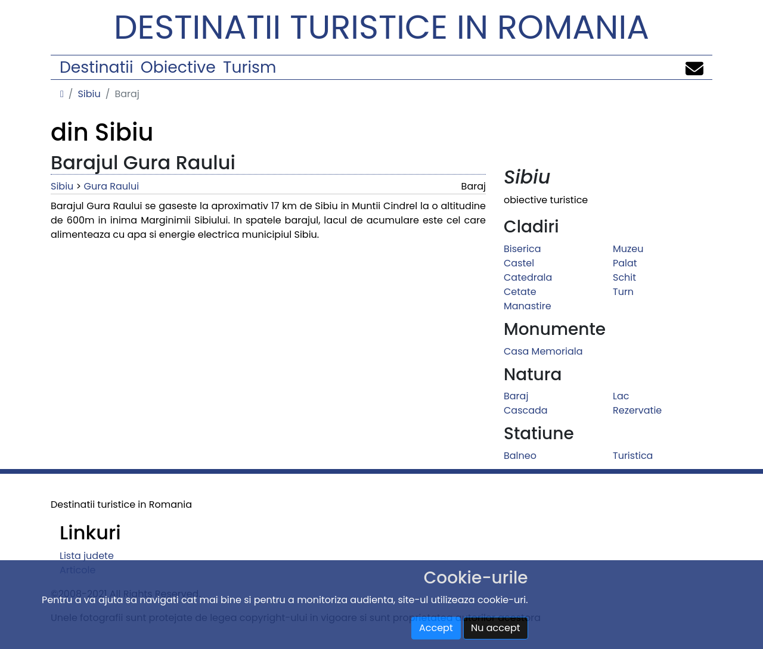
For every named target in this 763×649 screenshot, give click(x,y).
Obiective (178, 67)
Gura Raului (111, 186)
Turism (249, 67)
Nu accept (495, 628)
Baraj (516, 396)
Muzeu (628, 249)
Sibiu (88, 94)
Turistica (633, 455)
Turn (623, 292)
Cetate (520, 292)
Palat (625, 263)
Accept (436, 628)
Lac (621, 396)
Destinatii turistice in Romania (381, 27)
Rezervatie (637, 410)
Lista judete (87, 556)
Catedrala (528, 277)
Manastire (527, 306)
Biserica (522, 249)
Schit (624, 277)
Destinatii (96, 67)
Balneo (520, 455)
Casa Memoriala (543, 351)
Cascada (526, 410)
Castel (519, 263)
